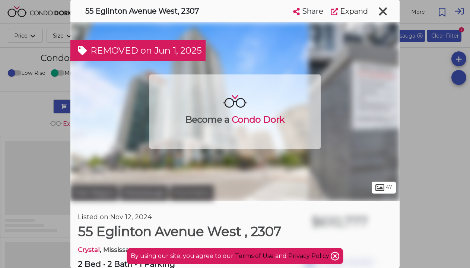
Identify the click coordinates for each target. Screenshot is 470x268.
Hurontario (192, 193)
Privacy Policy (309, 255)
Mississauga (144, 193)
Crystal (89, 249)
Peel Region (94, 193)
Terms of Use (254, 255)
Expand (349, 11)
